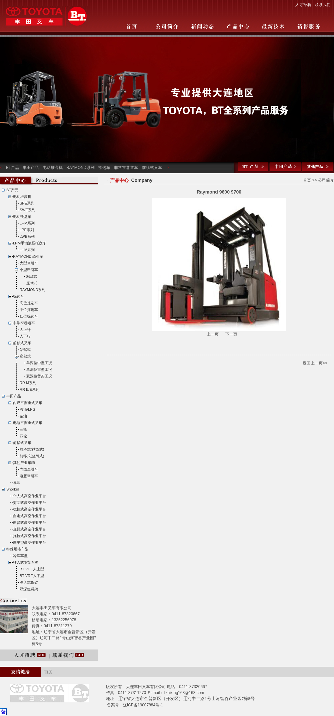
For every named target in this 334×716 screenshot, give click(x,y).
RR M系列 (28, 383)
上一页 (213, 334)
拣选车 (104, 167)
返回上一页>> (315, 363)
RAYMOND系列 (80, 167)
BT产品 (12, 167)
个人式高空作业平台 (29, 496)
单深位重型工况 (39, 369)
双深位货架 (29, 589)
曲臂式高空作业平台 (29, 522)
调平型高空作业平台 (29, 542)
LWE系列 (27, 236)
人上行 (25, 330)
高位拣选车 (29, 303)
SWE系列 (27, 210)
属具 (16, 483)
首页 (307, 180)
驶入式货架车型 (26, 562)
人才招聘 (303, 4)
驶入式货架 (29, 582)
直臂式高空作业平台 (29, 529)
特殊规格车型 (17, 549)
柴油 (23, 416)
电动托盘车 (22, 216)
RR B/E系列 (29, 389)
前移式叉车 (152, 167)
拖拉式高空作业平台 (29, 536)
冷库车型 (20, 556)
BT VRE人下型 (32, 576)
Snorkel (12, 489)
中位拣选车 (29, 310)
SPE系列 (27, 203)
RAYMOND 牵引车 (28, 256)
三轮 (23, 429)
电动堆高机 (53, 167)
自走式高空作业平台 (29, 516)
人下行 (25, 336)
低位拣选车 (29, 316)
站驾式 (31, 276)
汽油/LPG (27, 409)
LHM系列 (27, 223)
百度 (48, 671)
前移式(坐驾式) (32, 456)
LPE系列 (27, 230)
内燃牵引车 (29, 469)
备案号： (115, 705)
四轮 (23, 436)
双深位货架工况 (39, 376)
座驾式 (31, 283)
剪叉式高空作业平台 (29, 502)
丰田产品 (31, 167)
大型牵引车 (29, 263)
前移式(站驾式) (32, 449)
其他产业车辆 (24, 463)
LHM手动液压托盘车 (29, 243)
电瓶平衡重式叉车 (27, 423)
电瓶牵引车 (29, 476)
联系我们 (323, 4)
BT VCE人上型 (32, 569)
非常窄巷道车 (126, 167)
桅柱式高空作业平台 (29, 509)
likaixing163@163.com (184, 692)
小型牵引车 (29, 270)
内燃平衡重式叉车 (27, 403)
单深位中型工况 (39, 363)
